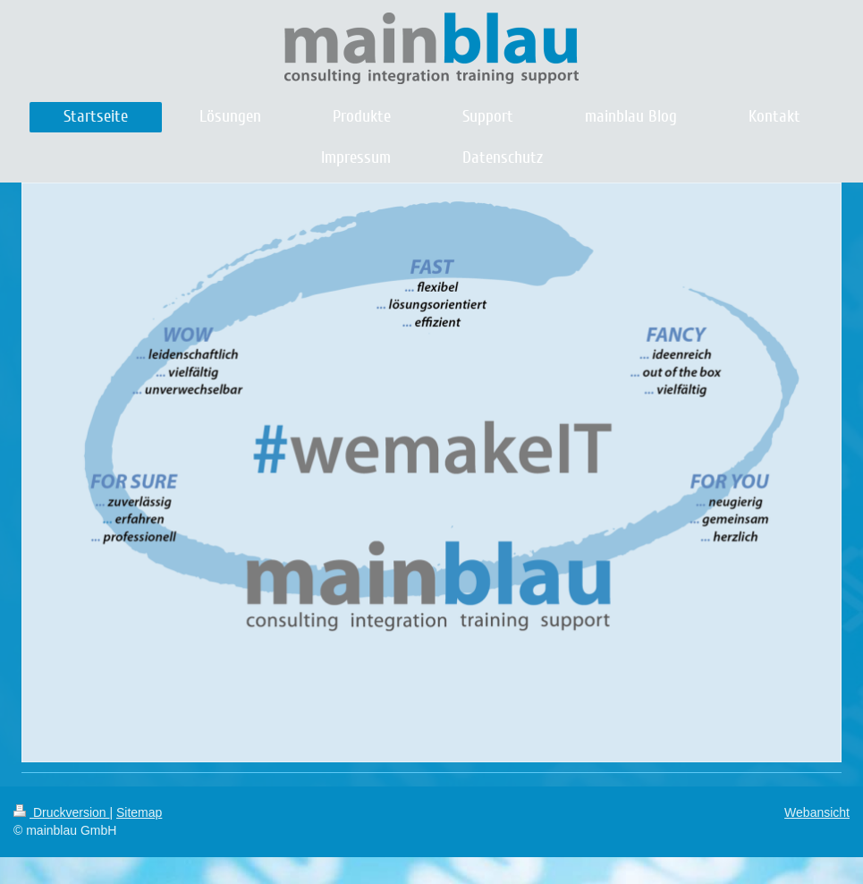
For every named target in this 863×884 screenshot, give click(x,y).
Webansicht (817, 812)
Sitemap (139, 812)
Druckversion (61, 812)
